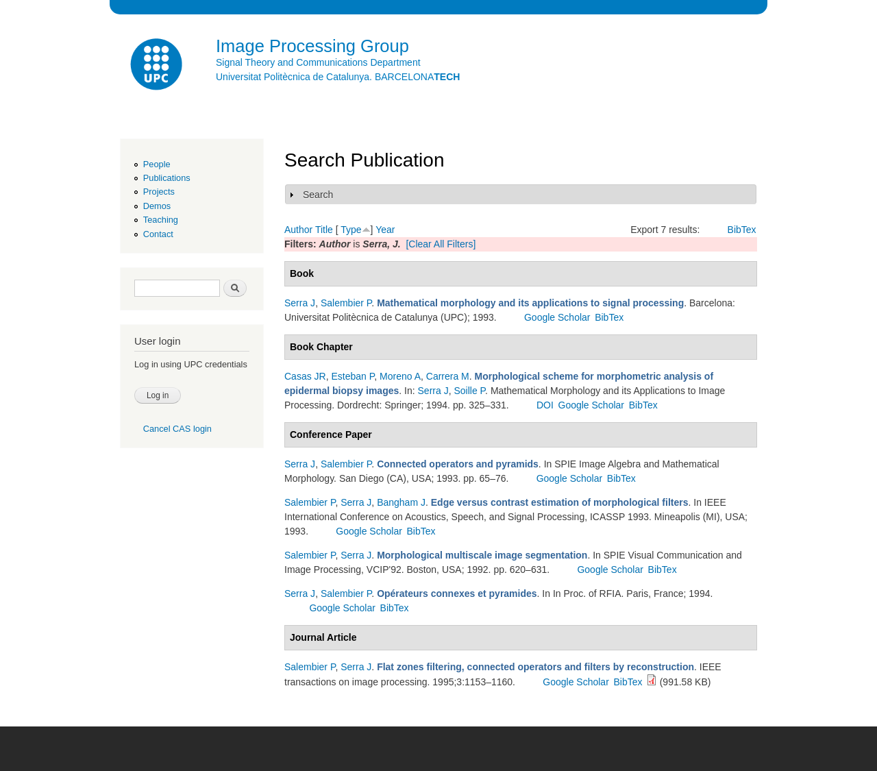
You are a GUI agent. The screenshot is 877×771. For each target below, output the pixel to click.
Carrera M (447, 376)
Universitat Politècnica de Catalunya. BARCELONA (338, 76)
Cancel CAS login (177, 429)
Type (351, 229)
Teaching (160, 220)
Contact (158, 234)
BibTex (742, 229)
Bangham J (401, 502)
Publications (166, 178)
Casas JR (305, 376)
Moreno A (400, 376)
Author (298, 229)
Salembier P (346, 302)
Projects (159, 191)
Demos (157, 206)
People (157, 164)
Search (318, 194)
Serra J (299, 302)
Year (385, 229)
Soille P (469, 390)
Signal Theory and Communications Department (318, 62)
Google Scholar (557, 317)
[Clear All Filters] (440, 243)
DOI (545, 405)
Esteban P (352, 376)
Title (324, 229)
